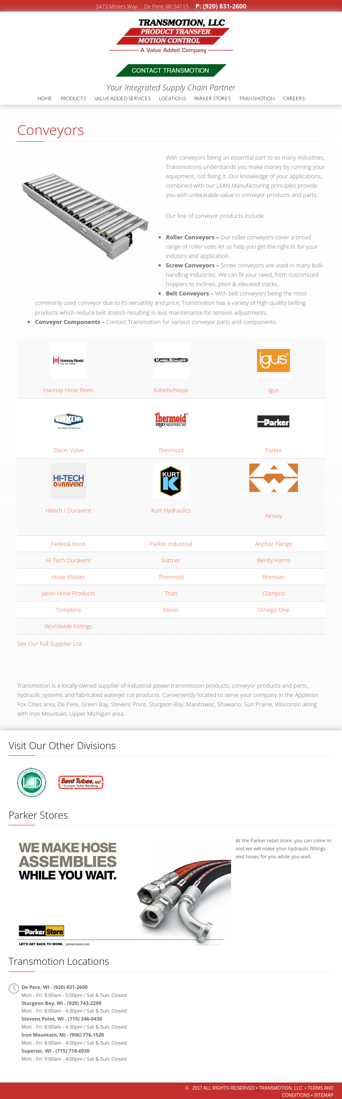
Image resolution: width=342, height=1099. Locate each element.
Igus (274, 390)
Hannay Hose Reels (68, 390)
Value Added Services (122, 98)
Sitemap (324, 1095)
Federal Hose (68, 544)
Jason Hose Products (68, 593)
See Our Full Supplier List (49, 644)
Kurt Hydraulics (171, 510)
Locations (172, 98)
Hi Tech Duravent (68, 560)
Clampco (273, 593)
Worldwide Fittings (68, 626)
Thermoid (171, 450)
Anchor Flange (273, 544)
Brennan (273, 577)
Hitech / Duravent (68, 510)
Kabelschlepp (171, 390)
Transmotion (69, 34)
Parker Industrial (171, 544)
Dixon (171, 610)
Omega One (273, 610)
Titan (171, 593)
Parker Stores (212, 98)
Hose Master (68, 577)
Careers (294, 98)
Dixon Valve (68, 450)
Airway (273, 516)
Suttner (170, 560)
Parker (273, 450)
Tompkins (68, 610)
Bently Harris (273, 560)
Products (73, 98)
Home (44, 98)
